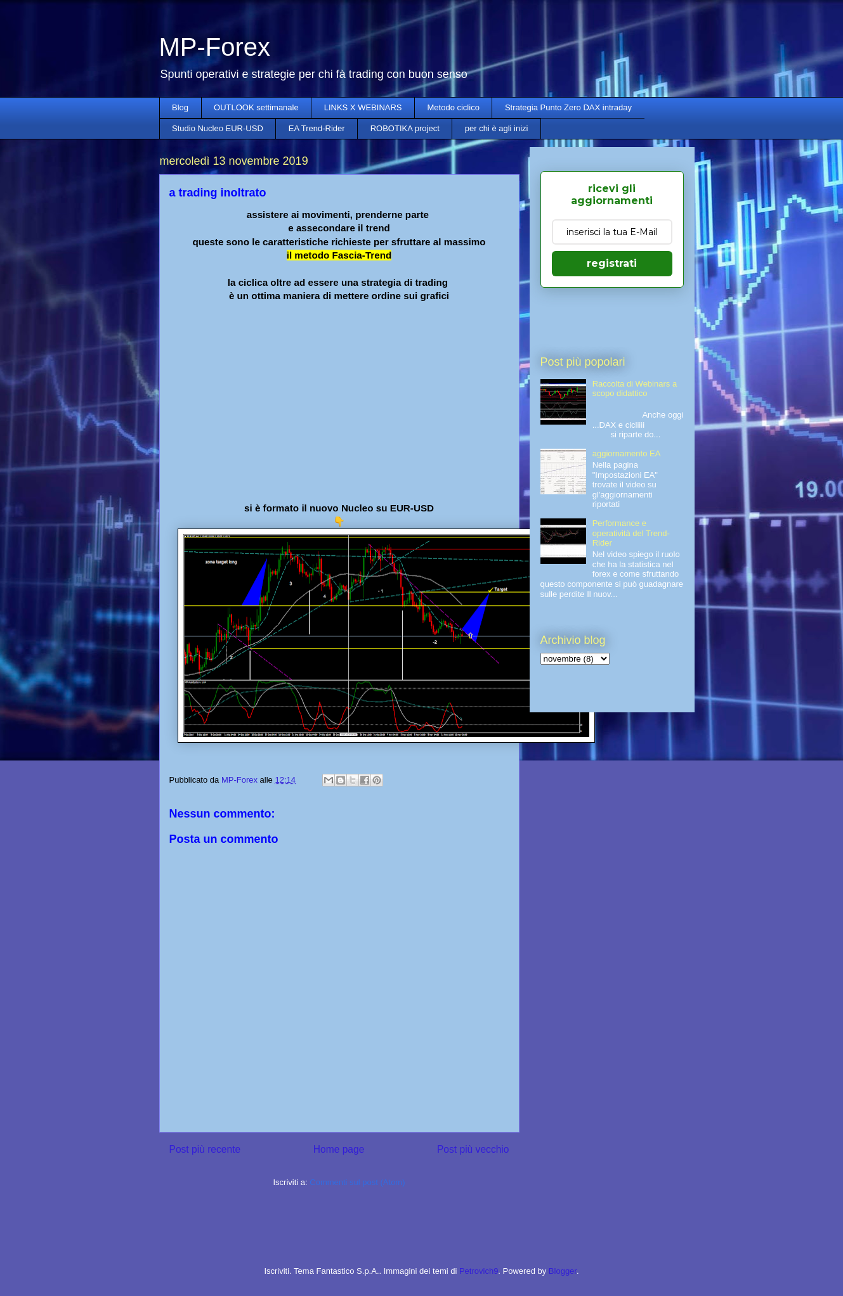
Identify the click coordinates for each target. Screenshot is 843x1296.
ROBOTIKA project (405, 128)
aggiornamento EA (626, 453)
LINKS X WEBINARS (363, 107)
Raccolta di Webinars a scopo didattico (634, 389)
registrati (612, 263)
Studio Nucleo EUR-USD (217, 128)
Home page (339, 1149)
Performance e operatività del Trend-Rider (631, 533)
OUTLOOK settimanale (256, 107)
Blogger (563, 1271)
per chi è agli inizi (496, 128)
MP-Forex (215, 47)
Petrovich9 (478, 1271)
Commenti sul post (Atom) (357, 1182)
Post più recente (205, 1149)
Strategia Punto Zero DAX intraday (568, 107)
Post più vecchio (473, 1149)
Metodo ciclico (454, 107)
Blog (180, 107)
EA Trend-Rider (317, 128)
